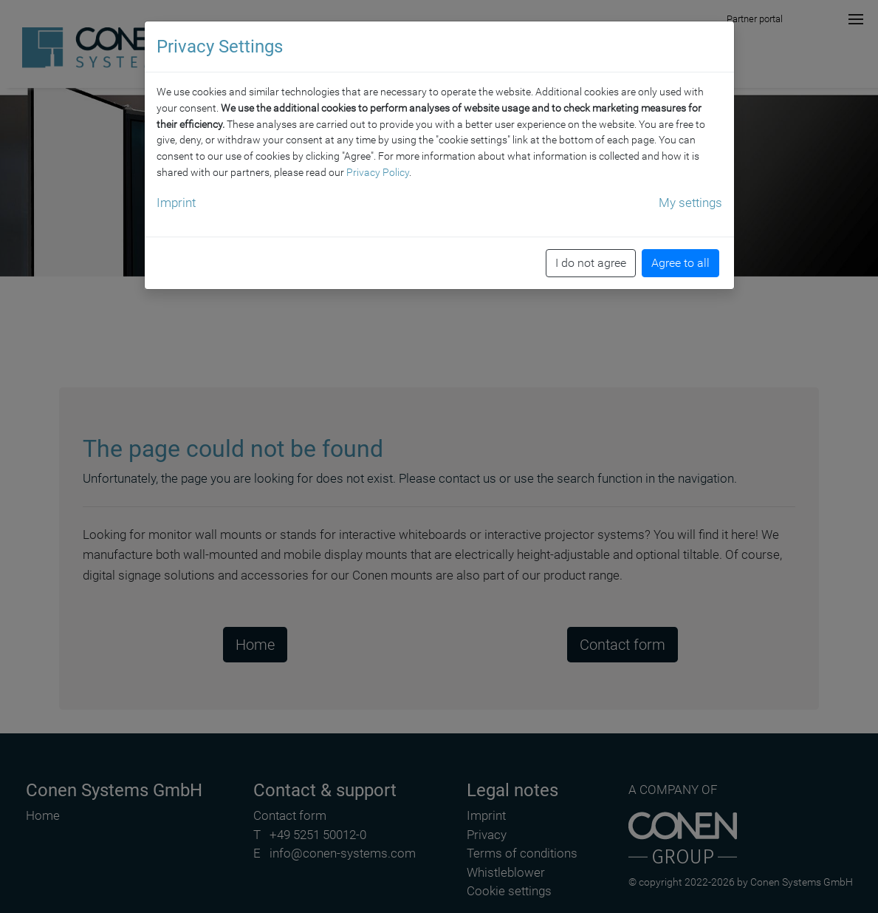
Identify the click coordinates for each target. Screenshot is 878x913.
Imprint (176, 197)
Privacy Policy (377, 167)
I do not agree (590, 258)
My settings (690, 197)
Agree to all (680, 258)
